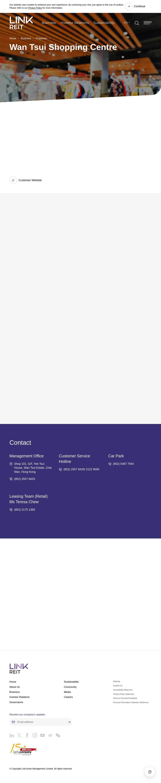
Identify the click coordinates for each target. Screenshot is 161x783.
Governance (16, 702)
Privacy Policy (35, 8)
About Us (14, 687)
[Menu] (148, 22)
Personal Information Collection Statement (130, 702)
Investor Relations (75, 23)
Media (67, 692)
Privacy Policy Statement (123, 694)
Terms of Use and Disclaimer (125, 698)
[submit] (69, 722)
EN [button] (126, 22)
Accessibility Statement (122, 690)
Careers (68, 697)
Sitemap (116, 681)
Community (70, 687)
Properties (41, 38)
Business (49, 23)
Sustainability (104, 23)
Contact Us (117, 686)
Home (12, 38)
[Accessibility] (150, 772)
